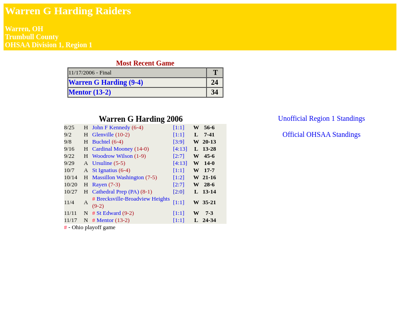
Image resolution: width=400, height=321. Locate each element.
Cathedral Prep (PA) (122, 191)
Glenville (111, 134)
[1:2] (178, 177)
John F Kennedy (117, 127)
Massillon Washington (124, 177)
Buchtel (108, 141)
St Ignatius (111, 170)
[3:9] (178, 141)
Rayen (106, 184)
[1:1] (178, 127)
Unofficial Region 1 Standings (321, 118)
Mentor (111, 220)
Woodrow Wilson (119, 155)
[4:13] (180, 148)
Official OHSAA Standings (322, 134)
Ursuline (108, 163)
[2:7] (178, 155)
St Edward (113, 213)
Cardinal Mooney (120, 148)
